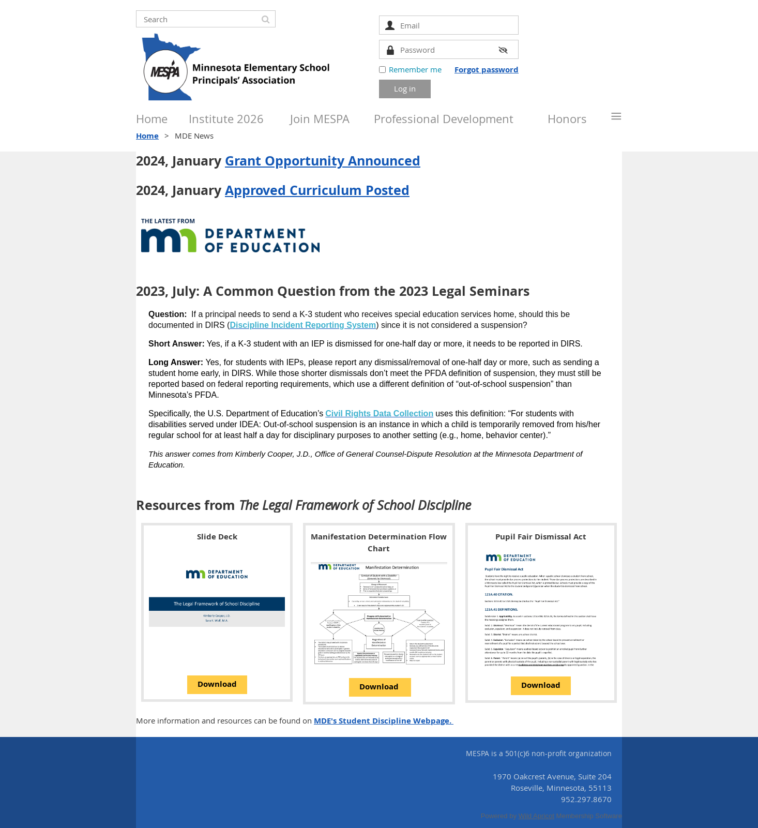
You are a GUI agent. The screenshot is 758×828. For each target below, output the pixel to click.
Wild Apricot (536, 816)
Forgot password (486, 69)
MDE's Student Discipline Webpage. (383, 720)
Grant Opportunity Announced (322, 161)
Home (147, 135)
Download (217, 684)
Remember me (415, 69)
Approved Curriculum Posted (317, 190)
